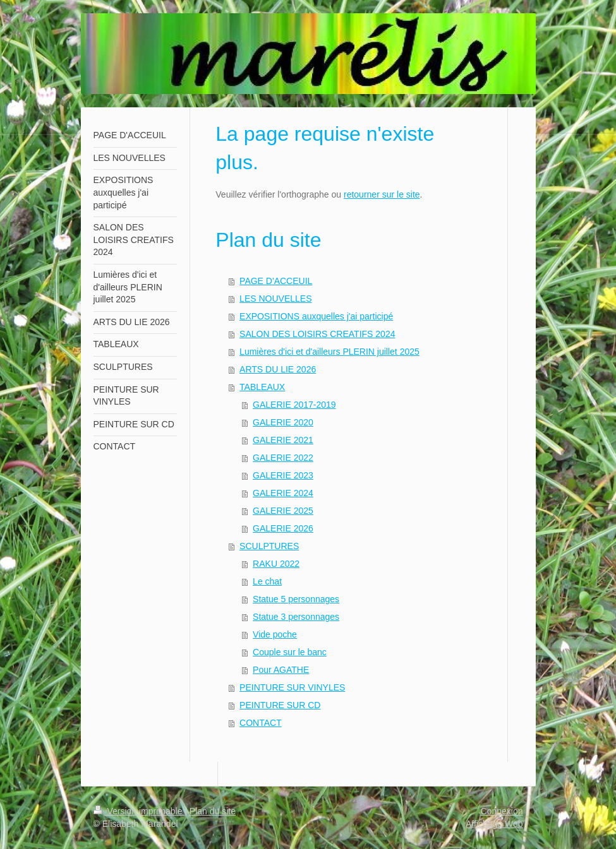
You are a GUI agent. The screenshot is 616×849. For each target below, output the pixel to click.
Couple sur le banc (290, 652)
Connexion (502, 811)
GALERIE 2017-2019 (294, 405)
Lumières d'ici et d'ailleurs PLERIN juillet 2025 (329, 352)
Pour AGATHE (281, 670)
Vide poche (275, 634)
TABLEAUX (262, 387)
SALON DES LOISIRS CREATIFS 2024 (317, 334)
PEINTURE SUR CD (279, 705)
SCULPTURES (269, 546)
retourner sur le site (382, 194)
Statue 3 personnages (296, 617)
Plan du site (213, 811)
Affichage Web (494, 824)
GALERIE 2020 (283, 422)
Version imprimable (139, 811)
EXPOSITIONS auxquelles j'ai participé (316, 316)
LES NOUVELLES (275, 299)
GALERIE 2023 (283, 475)
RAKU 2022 (276, 564)
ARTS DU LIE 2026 (277, 369)
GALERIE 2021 (283, 440)
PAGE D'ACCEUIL (275, 281)
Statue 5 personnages (296, 599)
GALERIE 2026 (283, 528)
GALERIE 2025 (283, 511)
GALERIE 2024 (283, 493)
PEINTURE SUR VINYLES (292, 687)
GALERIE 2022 (283, 458)
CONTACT (260, 723)
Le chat (267, 581)
